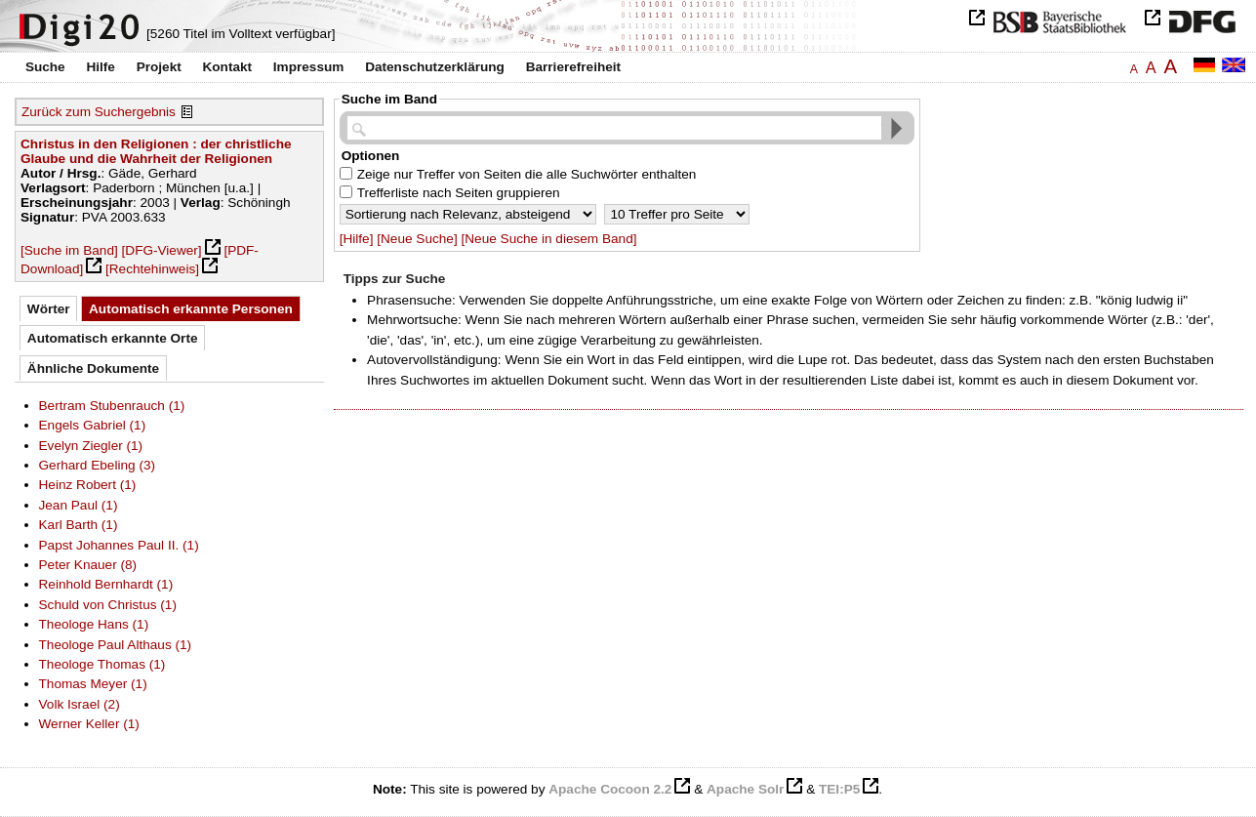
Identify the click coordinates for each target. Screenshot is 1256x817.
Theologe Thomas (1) (102, 664)
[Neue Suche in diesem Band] (548, 238)
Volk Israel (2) (79, 704)
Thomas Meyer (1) (93, 683)
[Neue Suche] (417, 238)
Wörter (48, 309)
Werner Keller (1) (89, 723)
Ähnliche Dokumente (93, 368)
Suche (45, 67)
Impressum (308, 67)
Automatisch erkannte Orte (112, 338)
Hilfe (100, 67)
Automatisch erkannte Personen (191, 309)
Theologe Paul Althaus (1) (115, 644)
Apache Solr (745, 789)
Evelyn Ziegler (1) (91, 445)
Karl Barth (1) (78, 524)
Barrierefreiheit (573, 67)
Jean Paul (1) (78, 505)
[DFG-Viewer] (162, 250)
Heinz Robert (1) (88, 484)
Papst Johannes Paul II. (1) (119, 545)
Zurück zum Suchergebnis (98, 111)
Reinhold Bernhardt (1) (106, 584)
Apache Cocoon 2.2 (609, 789)
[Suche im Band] (69, 250)
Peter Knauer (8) (88, 564)
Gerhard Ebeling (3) (97, 465)
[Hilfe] (357, 238)
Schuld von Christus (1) (108, 604)
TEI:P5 (839, 789)
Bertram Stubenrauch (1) (112, 405)
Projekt (159, 67)
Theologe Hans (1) (94, 624)
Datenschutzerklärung (435, 67)
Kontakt (227, 67)
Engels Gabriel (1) (92, 425)
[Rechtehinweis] (152, 269)
